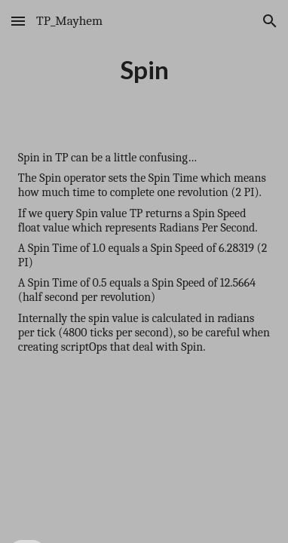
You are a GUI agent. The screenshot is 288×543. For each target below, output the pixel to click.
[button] (18, 20)
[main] (144, 69)
